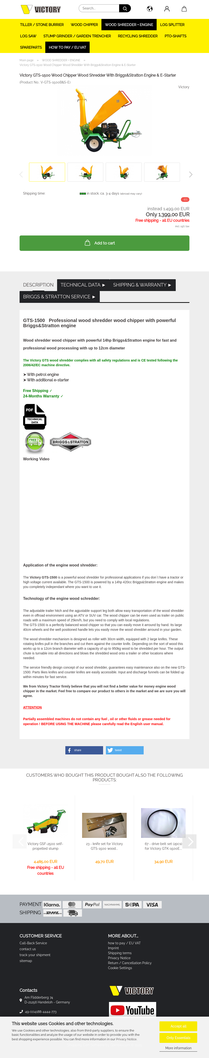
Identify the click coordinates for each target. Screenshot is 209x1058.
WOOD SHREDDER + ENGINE (129, 25)
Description (38, 285)
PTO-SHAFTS (175, 36)
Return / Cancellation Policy (130, 963)
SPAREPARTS (31, 47)
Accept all (178, 1026)
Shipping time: (34, 193)
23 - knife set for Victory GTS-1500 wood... (104, 846)
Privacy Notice (126, 1039)
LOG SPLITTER (172, 25)
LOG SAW (28, 36)
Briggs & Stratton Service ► (59, 297)
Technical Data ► (83, 285)
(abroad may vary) (131, 193)
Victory (183, 87)
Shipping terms (120, 953)
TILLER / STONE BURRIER (42, 25)
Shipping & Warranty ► (142, 285)
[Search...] (125, 8)
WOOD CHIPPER (84, 25)
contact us (28, 949)
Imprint (113, 948)
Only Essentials (178, 1038)
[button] (149, 9)
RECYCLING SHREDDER (138, 36)
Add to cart (99, 242)
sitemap (26, 961)
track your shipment (35, 955)
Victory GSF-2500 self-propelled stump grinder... (45, 846)
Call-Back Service (33, 943)
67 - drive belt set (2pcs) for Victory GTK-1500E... (163, 846)
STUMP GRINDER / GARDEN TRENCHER (77, 36)
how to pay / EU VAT (67, 47)
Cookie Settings (120, 968)
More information (178, 1048)
